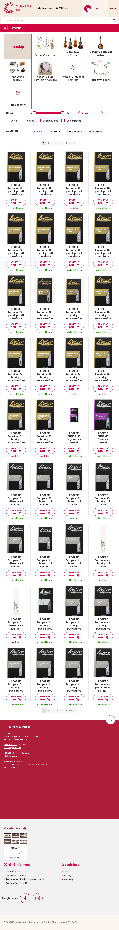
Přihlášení (63, 8)
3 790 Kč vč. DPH (74, 450)
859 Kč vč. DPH (15, 202)
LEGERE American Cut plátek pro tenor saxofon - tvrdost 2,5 (45, 377)
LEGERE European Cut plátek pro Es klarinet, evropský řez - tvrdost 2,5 (103, 689)
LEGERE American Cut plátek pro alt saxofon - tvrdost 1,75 (45, 191)
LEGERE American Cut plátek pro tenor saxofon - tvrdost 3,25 (15, 439)
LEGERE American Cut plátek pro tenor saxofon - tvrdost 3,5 (45, 439)
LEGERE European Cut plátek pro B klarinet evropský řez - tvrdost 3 (74, 503)
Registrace (47, 8)
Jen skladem (74, 120)
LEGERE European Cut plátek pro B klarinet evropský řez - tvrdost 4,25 (103, 565)
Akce (14, 120)
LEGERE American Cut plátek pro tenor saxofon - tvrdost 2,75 (74, 377)
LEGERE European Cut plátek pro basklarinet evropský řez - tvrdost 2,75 (74, 627)
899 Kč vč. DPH (45, 326)
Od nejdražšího (95, 132)
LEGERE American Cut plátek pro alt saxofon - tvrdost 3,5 (15, 315)
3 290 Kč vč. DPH (103, 450)
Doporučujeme (50, 120)
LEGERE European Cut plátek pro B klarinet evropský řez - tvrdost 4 (74, 565)
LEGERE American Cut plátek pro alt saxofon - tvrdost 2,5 (15, 253)
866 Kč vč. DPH (103, 574)
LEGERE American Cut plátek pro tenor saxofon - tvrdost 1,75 (74, 315)
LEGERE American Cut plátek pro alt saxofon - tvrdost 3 (74, 253)
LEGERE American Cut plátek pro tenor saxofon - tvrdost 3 (103, 377)
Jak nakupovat (13, 871)
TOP (25, 132)
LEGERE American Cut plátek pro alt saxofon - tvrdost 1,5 (15, 191)
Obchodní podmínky (16, 875)
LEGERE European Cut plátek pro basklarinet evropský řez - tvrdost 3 (103, 627)
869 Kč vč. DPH (15, 512)
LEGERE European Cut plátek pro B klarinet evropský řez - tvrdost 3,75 (45, 565)
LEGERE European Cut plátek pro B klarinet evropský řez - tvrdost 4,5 (16, 627)
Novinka (29, 120)
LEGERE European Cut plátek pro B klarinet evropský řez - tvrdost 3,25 (103, 503)
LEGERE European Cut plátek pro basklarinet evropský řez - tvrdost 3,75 (74, 689)
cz (112, 8)
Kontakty (68, 879)
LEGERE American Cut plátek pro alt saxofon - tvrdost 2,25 (103, 191)
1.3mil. (68, 113)
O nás (67, 871)
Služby (67, 875)
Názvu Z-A (55, 132)
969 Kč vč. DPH (45, 636)
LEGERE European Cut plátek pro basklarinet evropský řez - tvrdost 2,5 (45, 627)
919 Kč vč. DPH (103, 698)
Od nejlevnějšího (74, 132)
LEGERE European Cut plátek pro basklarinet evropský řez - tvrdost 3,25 (16, 689)
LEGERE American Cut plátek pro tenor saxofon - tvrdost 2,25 (15, 377)
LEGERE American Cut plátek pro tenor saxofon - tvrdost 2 (103, 315)
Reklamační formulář (17, 883)
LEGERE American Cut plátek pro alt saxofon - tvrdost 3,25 (103, 253)
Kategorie (15, 27)
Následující (71, 143)
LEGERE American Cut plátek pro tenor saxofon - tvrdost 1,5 (45, 315)
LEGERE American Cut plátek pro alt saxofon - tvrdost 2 (74, 191)
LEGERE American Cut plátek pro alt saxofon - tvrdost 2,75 (45, 253)
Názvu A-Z (39, 132)
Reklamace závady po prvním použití (25, 879)
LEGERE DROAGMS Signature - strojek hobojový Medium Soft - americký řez (74, 442)
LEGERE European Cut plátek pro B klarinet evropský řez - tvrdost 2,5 (16, 503)
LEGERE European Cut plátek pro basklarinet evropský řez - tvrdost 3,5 (45, 689)
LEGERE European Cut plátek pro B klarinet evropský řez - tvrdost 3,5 (16, 565)
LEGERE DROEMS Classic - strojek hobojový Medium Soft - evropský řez (103, 442)
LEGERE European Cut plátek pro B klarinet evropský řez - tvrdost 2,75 (45, 503)
